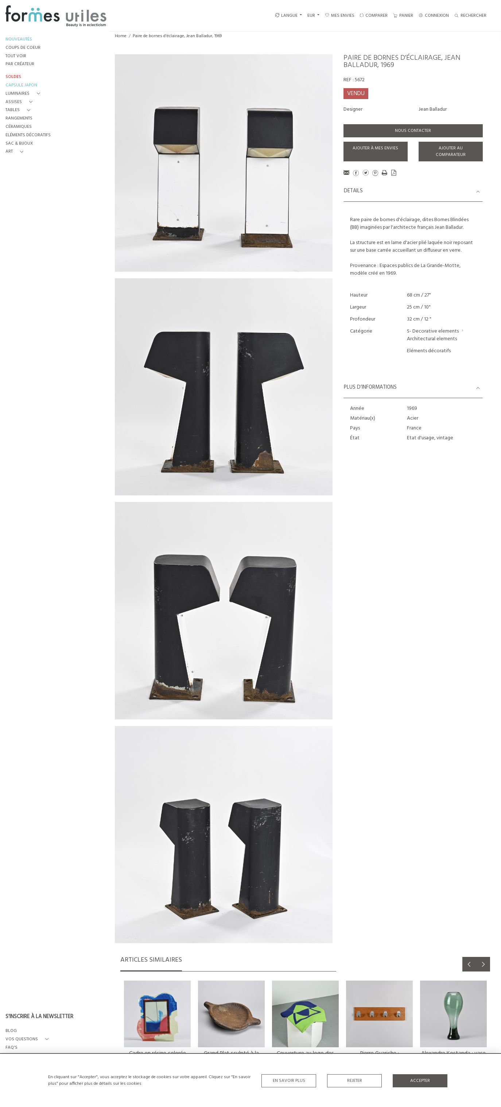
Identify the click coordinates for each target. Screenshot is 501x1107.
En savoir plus (289, 1080)
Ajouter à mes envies (375, 148)
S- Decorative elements (433, 331)
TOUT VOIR (15, 56)
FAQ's (11, 1048)
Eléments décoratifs (429, 351)
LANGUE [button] (286, 15)
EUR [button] (311, 15)
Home (121, 36)
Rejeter (354, 1080)
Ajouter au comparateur (451, 151)
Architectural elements (432, 339)
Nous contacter (413, 130)
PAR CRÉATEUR (19, 64)
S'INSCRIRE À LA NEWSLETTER (39, 1017)
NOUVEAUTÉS (18, 39)
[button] (24, 94)
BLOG (11, 1031)
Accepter (420, 1080)
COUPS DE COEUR (22, 48)
